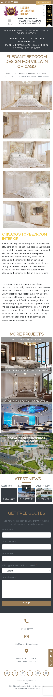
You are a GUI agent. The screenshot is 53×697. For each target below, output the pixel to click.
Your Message (9, 577)
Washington (22, 689)
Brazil (38, 689)
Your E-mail (8, 553)
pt (43, 12)
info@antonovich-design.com (26, 644)
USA (26, 684)
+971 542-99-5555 (11, 2)
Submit (26, 603)
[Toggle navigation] (9, 21)
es (43, 9)
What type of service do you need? (19, 565)
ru (44, 15)
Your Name (8, 529)
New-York (31, 689)
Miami (15, 689)
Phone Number (10, 541)
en (44, 6)
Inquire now (43, 2)
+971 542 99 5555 (26, 629)
